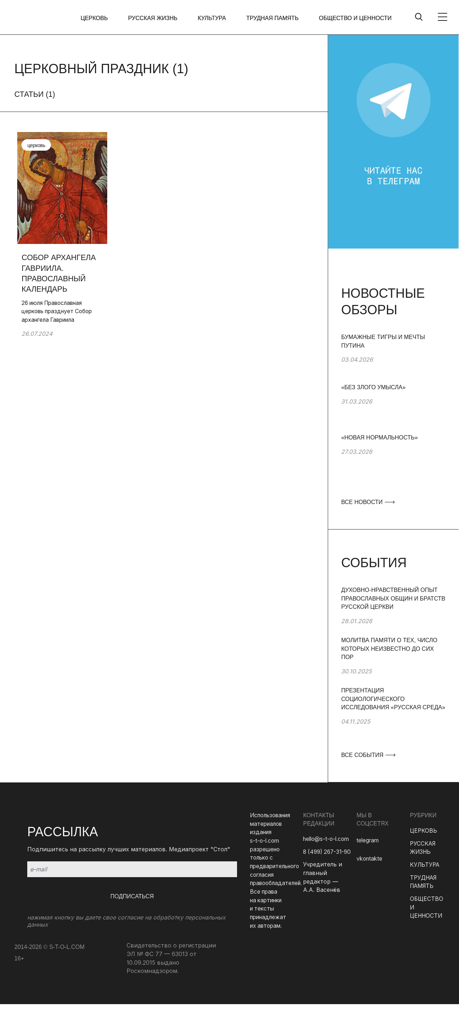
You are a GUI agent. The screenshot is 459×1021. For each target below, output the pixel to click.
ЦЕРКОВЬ (99, 18)
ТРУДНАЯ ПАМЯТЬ (273, 18)
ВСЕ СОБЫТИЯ (368, 755)
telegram (368, 840)
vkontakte (369, 858)
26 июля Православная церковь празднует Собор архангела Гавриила (57, 309)
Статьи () (35, 94)
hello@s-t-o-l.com (327, 838)
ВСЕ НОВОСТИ (367, 502)
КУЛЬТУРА (214, 18)
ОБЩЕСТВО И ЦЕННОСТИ (355, 18)
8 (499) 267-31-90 (328, 851)
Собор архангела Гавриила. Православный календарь (57, 270)
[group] (393, 358)
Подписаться (132, 896)
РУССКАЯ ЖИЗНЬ (156, 18)
